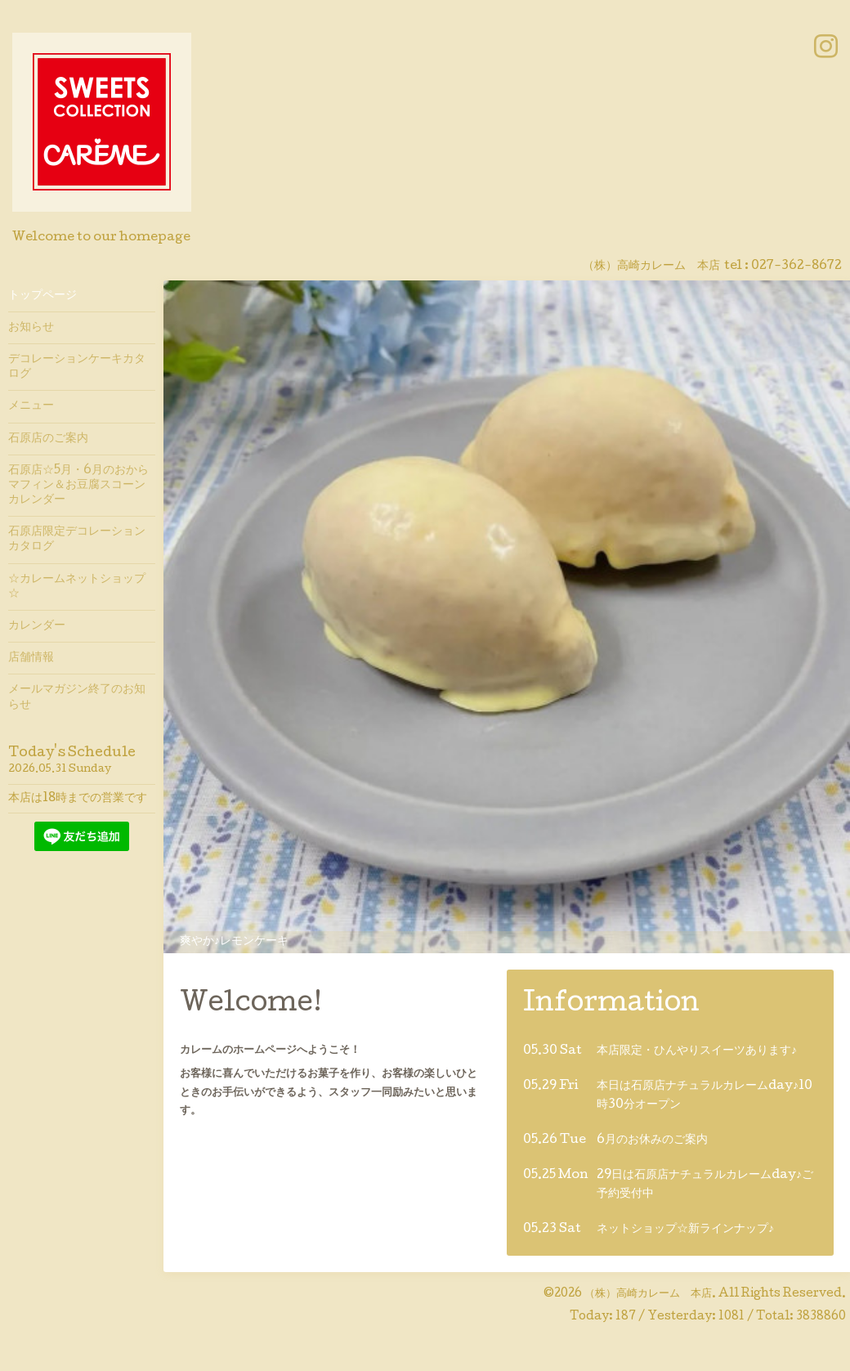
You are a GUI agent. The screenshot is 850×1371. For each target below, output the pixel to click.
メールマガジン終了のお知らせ (76, 697)
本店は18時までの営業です (77, 798)
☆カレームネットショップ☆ (76, 587)
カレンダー (36, 626)
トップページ (42, 295)
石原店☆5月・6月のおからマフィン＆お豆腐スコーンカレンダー (78, 485)
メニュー (31, 406)
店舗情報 (31, 658)
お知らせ (31, 327)
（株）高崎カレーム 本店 (648, 1294)
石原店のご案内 (48, 439)
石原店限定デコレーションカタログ (76, 539)
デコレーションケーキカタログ (76, 367)
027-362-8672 (796, 266)
